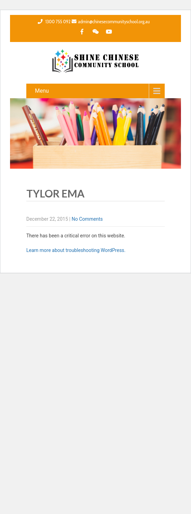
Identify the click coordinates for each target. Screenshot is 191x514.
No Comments (87, 219)
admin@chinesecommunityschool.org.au (111, 21)
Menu (42, 90)
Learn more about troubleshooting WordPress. (76, 250)
